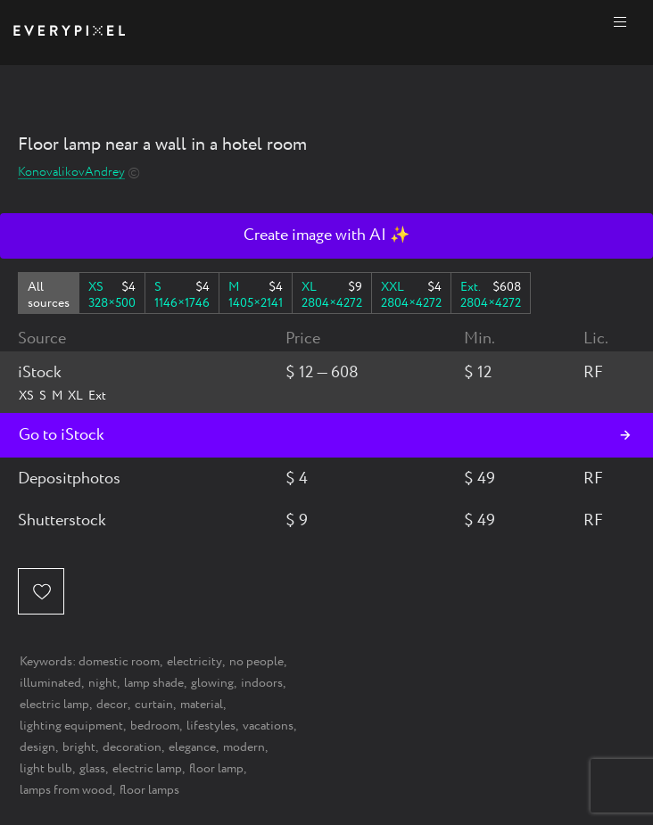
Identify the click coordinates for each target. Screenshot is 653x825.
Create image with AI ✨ (326, 235)
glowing (212, 683)
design (37, 747)
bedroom (154, 726)
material (201, 705)
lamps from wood (66, 790)
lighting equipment (71, 726)
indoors (262, 683)
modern (244, 747)
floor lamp (216, 769)
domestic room (119, 662)
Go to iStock (61, 435)
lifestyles (211, 726)
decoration (132, 747)
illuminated (50, 683)
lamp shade (154, 683)
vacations (268, 726)
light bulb (46, 769)
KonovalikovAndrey (71, 172)
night (102, 683)
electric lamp (54, 705)
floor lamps (149, 790)
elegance (192, 747)
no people (256, 662)
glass (92, 769)
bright (78, 747)
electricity (194, 662)
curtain (154, 705)
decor (112, 705)
